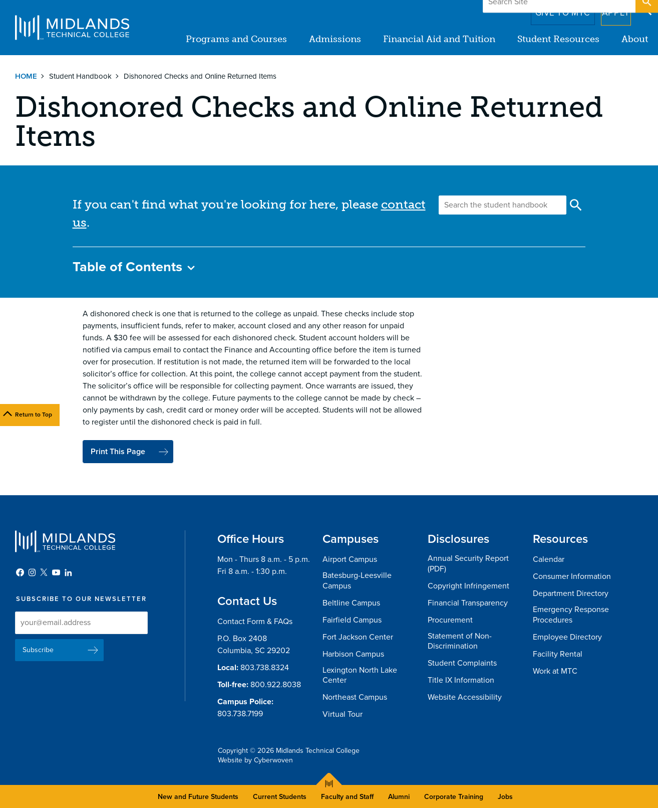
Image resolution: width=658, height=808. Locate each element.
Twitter (44, 572)
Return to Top (33, 414)
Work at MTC (555, 671)
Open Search (645, 9)
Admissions (335, 39)
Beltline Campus (351, 603)
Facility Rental (557, 654)
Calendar (548, 559)
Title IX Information (461, 680)
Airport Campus (349, 559)
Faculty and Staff (347, 796)
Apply (609, 10)
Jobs (505, 796)
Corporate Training (453, 796)
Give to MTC (548, 10)
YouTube (56, 572)
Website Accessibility (465, 697)
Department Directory (570, 593)
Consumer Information (572, 576)
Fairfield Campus (352, 620)
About (634, 39)
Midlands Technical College (72, 27)
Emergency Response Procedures (571, 614)
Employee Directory (567, 637)
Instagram (32, 572)
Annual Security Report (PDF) (468, 563)
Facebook (20, 572)
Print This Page (118, 452)
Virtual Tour (342, 714)
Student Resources (558, 39)
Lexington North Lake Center (359, 675)
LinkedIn (68, 572)
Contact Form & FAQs (254, 622)
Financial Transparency (468, 603)
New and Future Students (198, 796)
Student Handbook (80, 76)
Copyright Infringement (468, 586)
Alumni (399, 796)
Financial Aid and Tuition (439, 39)
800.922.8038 (275, 685)
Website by (255, 760)
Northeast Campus (354, 697)
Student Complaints (462, 663)
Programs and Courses (236, 39)
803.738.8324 (264, 668)
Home (26, 76)
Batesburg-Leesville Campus (357, 580)
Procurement (450, 620)
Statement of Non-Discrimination (460, 641)
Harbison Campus (353, 654)
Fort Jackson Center (357, 637)
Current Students (279, 796)
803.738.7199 (240, 714)
